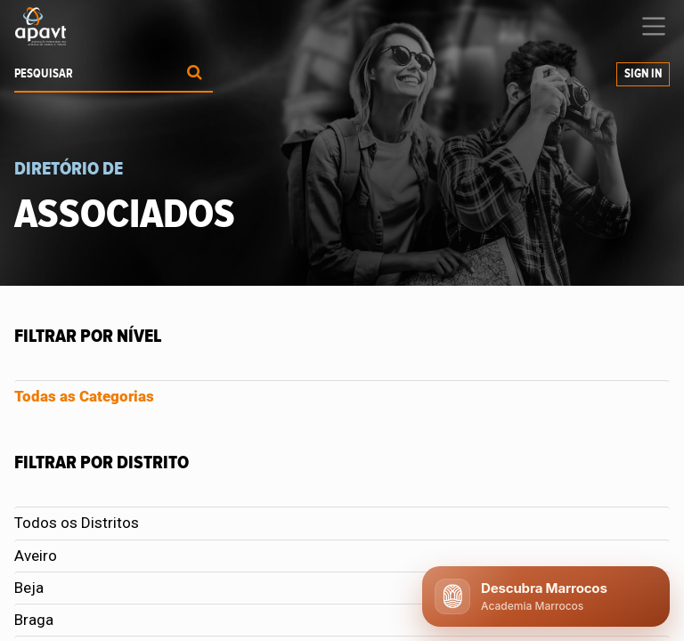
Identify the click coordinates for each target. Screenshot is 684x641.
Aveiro (35, 555)
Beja (29, 587)
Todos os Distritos (76, 522)
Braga (33, 620)
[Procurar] (194, 74)
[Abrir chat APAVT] (546, 596)
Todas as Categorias (84, 396)
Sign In (643, 74)
